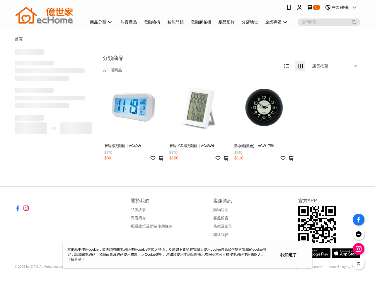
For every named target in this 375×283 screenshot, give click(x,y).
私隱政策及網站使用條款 (152, 226)
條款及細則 (222, 226)
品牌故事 (138, 210)
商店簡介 (138, 218)
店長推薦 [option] (320, 66)
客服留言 (221, 218)
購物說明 (221, 210)
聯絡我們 (221, 235)
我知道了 (288, 254)
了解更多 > (75, 259)
